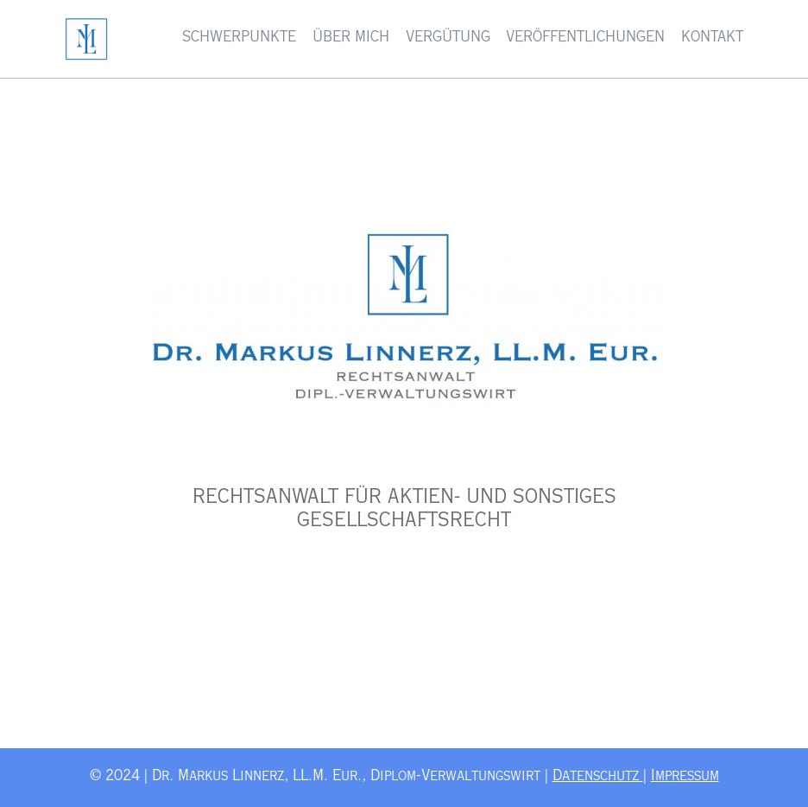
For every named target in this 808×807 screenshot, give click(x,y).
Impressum (685, 777)
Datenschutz (597, 777)
